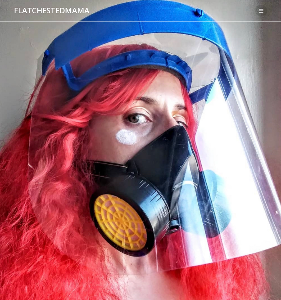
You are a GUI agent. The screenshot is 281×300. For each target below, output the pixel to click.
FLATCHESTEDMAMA (51, 10)
